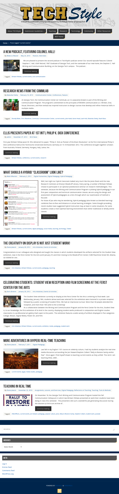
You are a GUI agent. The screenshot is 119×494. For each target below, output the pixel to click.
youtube (97, 414)
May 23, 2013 (25, 56)
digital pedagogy (37, 229)
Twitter (69, 229)
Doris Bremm (11, 291)
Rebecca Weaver (12, 56)
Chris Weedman (26, 118)
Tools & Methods (105, 390)
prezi (57, 414)
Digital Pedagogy (54, 176)
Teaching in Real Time (17, 386)
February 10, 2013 (26, 95)
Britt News (33, 137)
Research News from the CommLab (25, 91)
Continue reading (31, 71)
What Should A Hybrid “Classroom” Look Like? (33, 172)
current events (27, 76)
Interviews (42, 56)
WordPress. (68, 486)
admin (9, 137)
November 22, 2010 (25, 390)
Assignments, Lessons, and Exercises (48, 390)
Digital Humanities (40, 176)
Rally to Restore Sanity (67, 414)
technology (62, 229)
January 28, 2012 (24, 247)
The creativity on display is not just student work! (36, 243)
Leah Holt (84, 118)
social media (48, 229)
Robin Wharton (12, 176)
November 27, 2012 (20, 137)
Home (5, 43)
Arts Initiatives (38, 247)
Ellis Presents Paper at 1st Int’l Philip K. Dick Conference (41, 133)
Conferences (57, 95)
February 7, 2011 (24, 344)
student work (65, 326)
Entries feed (7, 467)
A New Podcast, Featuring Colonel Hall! (29, 52)
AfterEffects (15, 414)
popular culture (50, 414)
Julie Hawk (68, 118)
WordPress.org (8, 474)
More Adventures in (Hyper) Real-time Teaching (34, 340)
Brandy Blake (16, 118)
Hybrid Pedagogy (66, 176)
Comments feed (8, 470)
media (51, 326)
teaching (55, 229)
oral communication (38, 76)
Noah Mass (102, 118)
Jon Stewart (34, 414)
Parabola (58, 486)
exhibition (45, 326)
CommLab (35, 118)
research (43, 158)
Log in (4, 464)
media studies (30, 372)
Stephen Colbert (80, 414)
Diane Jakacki (11, 247)
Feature (35, 56)
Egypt (23, 372)
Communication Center (44, 95)
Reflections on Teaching (82, 390)
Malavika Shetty (12, 95)
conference (26, 158)
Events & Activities (50, 247)
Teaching (95, 390)
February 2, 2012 (25, 176)
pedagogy (45, 268)
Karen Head (76, 118)
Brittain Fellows (17, 76)
